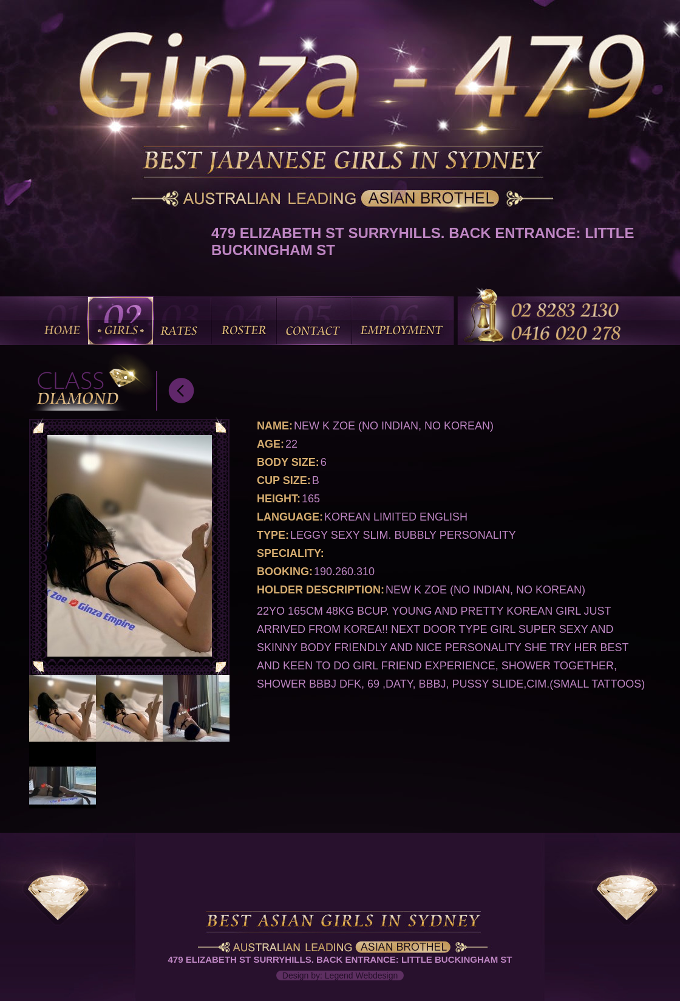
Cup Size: (284, 480)
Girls (120, 320)
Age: (270, 444)
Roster (244, 320)
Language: (290, 517)
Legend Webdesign (361, 975)
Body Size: (288, 462)
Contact (314, 320)
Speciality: (290, 553)
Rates (181, 320)
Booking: (285, 571)
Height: (279, 499)
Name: (275, 426)
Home (63, 320)
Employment (402, 320)
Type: (273, 535)
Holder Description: (320, 590)
